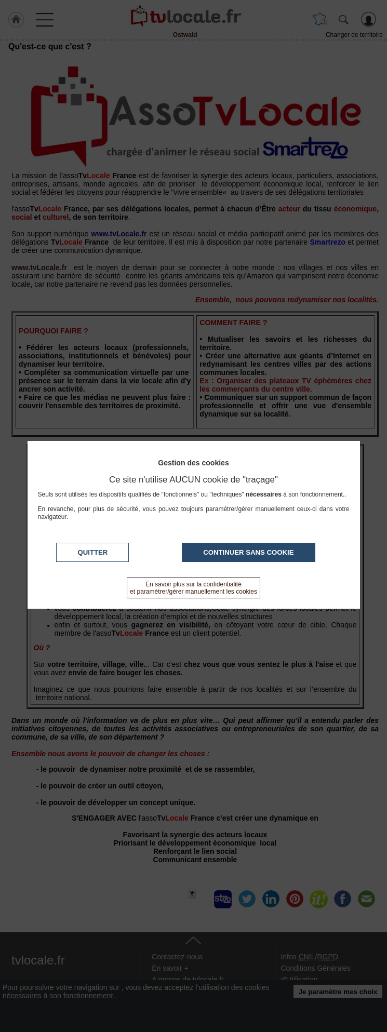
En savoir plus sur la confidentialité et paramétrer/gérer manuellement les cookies (193, 588)
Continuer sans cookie (248, 552)
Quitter (92, 552)
